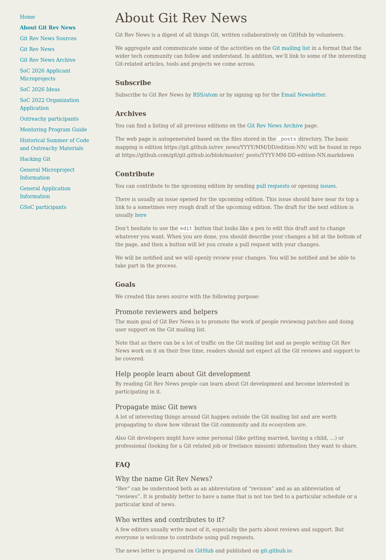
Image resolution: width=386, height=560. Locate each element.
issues (327, 186)
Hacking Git (35, 159)
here (140, 215)
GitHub (204, 551)
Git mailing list (291, 48)
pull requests (273, 186)
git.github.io (276, 551)
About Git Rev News (48, 28)
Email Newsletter (303, 95)
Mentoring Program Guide (53, 129)
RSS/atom (205, 95)
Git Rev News (37, 49)
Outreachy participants (49, 119)
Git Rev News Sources (48, 38)
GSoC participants (43, 207)
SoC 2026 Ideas (40, 89)
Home (27, 17)
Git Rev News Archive (48, 60)
